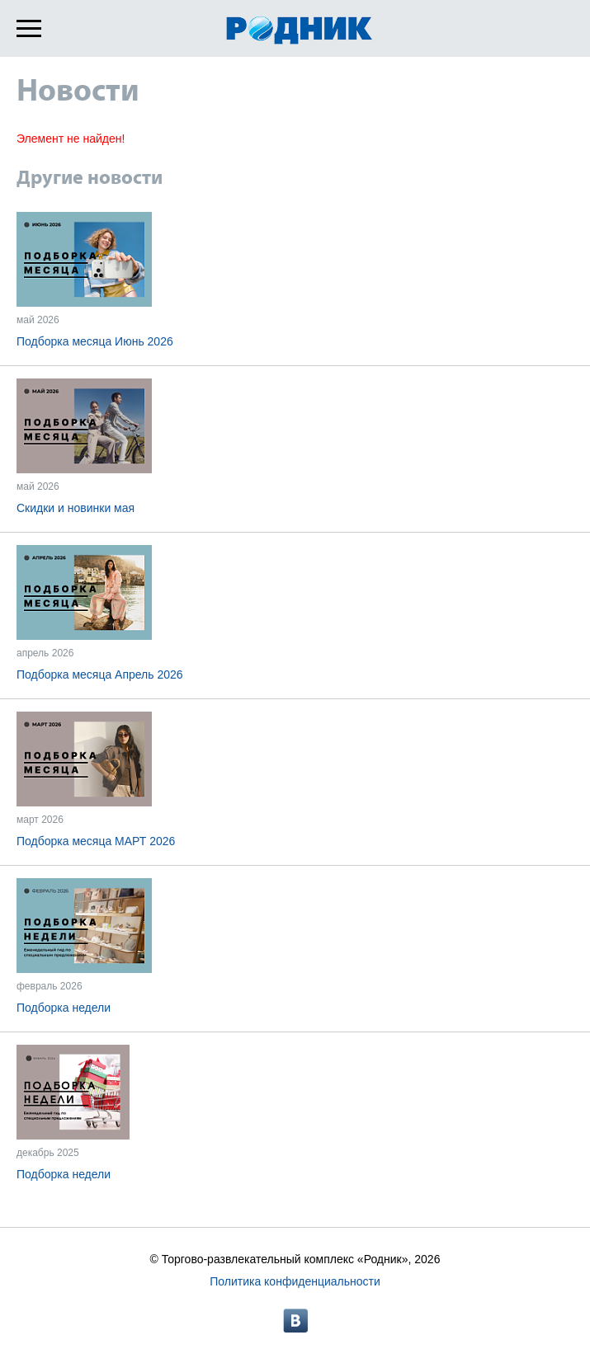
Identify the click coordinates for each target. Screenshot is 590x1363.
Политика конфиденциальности (295, 1281)
